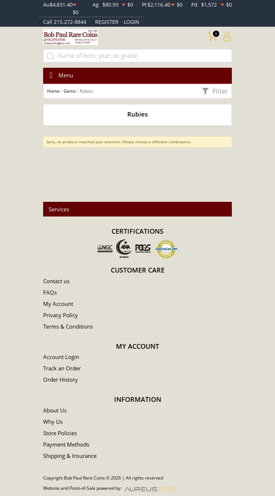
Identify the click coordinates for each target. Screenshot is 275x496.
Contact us (56, 281)
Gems (70, 91)
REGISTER (106, 21)
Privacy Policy (60, 315)
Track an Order (62, 368)
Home (53, 91)
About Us (55, 410)
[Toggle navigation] (59, 75)
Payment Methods (66, 444)
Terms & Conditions (68, 326)
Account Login (61, 356)
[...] (137, 55)
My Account (58, 303)
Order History (60, 379)
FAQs (50, 292)
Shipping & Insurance (70, 455)
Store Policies (60, 433)
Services (59, 209)
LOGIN (131, 21)
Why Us (53, 421)
